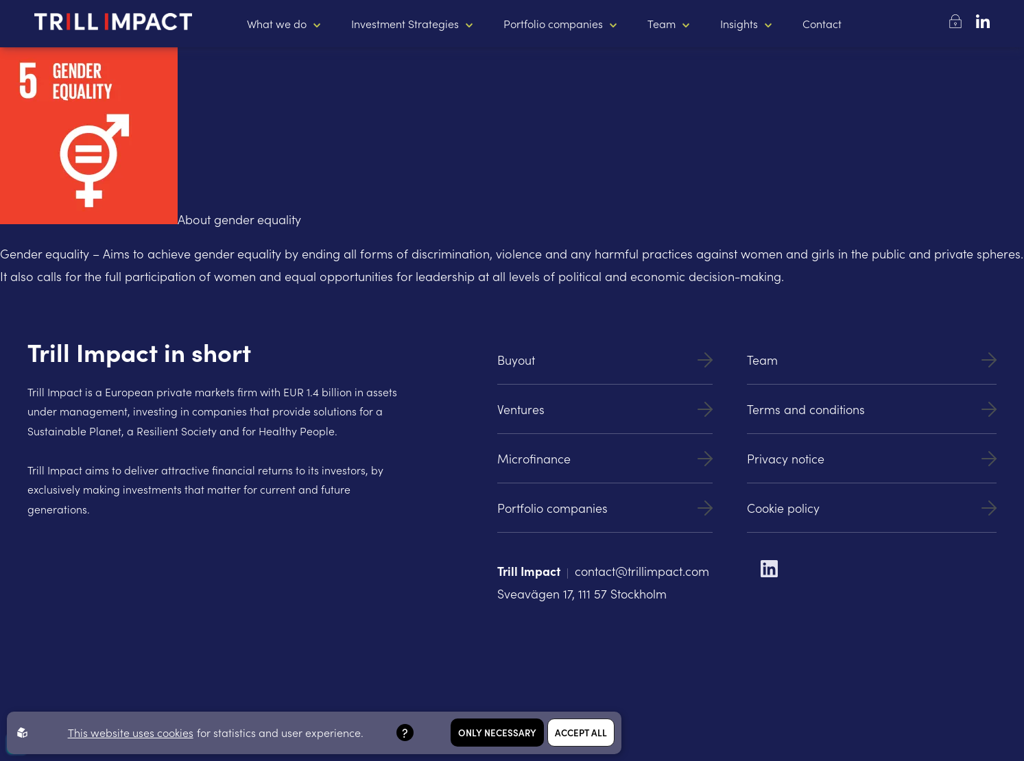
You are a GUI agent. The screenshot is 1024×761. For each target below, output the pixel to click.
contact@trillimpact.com (642, 570)
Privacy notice (872, 458)
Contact (822, 23)
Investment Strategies (405, 23)
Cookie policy (872, 507)
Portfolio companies (553, 23)
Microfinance (605, 458)
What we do (277, 23)
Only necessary (497, 732)
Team (661, 23)
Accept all (581, 732)
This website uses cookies (130, 732)
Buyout (605, 359)
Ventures (605, 409)
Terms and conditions (872, 409)
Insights (739, 23)
